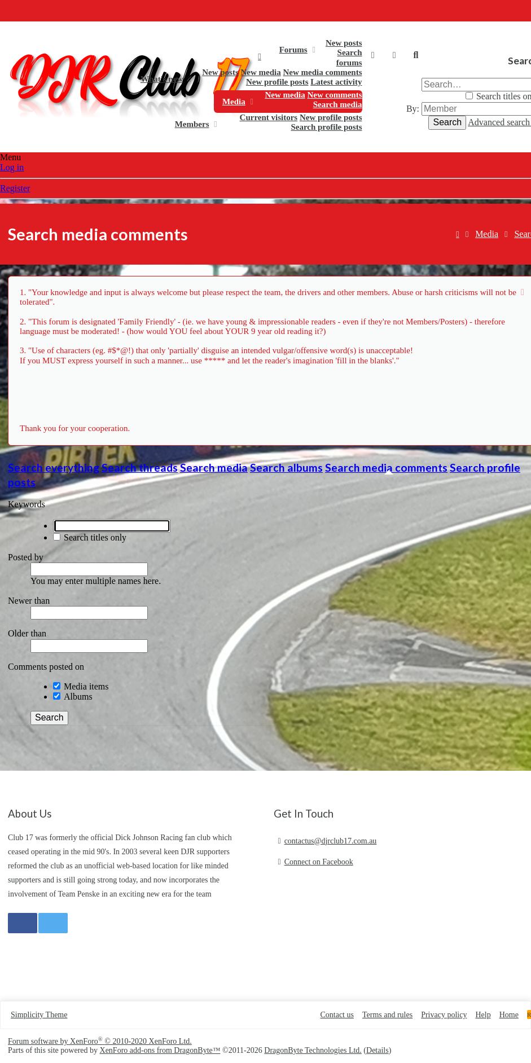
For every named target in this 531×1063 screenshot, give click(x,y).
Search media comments (386, 467)
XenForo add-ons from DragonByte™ (160, 1050)
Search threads (140, 467)
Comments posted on (46, 666)
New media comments (322, 72)
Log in (12, 167)
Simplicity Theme (39, 1015)
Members (192, 124)
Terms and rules (387, 1015)
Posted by (25, 557)
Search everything (53, 467)
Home (259, 56)
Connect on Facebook (318, 862)
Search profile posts (326, 126)
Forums (293, 49)
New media (261, 72)
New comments (334, 94)
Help (482, 1015)
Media (233, 101)
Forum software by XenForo (100, 1041)
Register (15, 188)
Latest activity (336, 81)
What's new (162, 79)
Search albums (286, 467)
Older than (27, 633)
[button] (313, 49)
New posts (344, 42)
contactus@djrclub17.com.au (330, 841)
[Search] (415, 55)
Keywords (26, 504)
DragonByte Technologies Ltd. (313, 1050)
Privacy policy (444, 1015)
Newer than (29, 600)
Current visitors (269, 117)
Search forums (349, 57)
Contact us (337, 1015)
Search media (337, 104)
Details (377, 1050)
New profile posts (277, 81)
